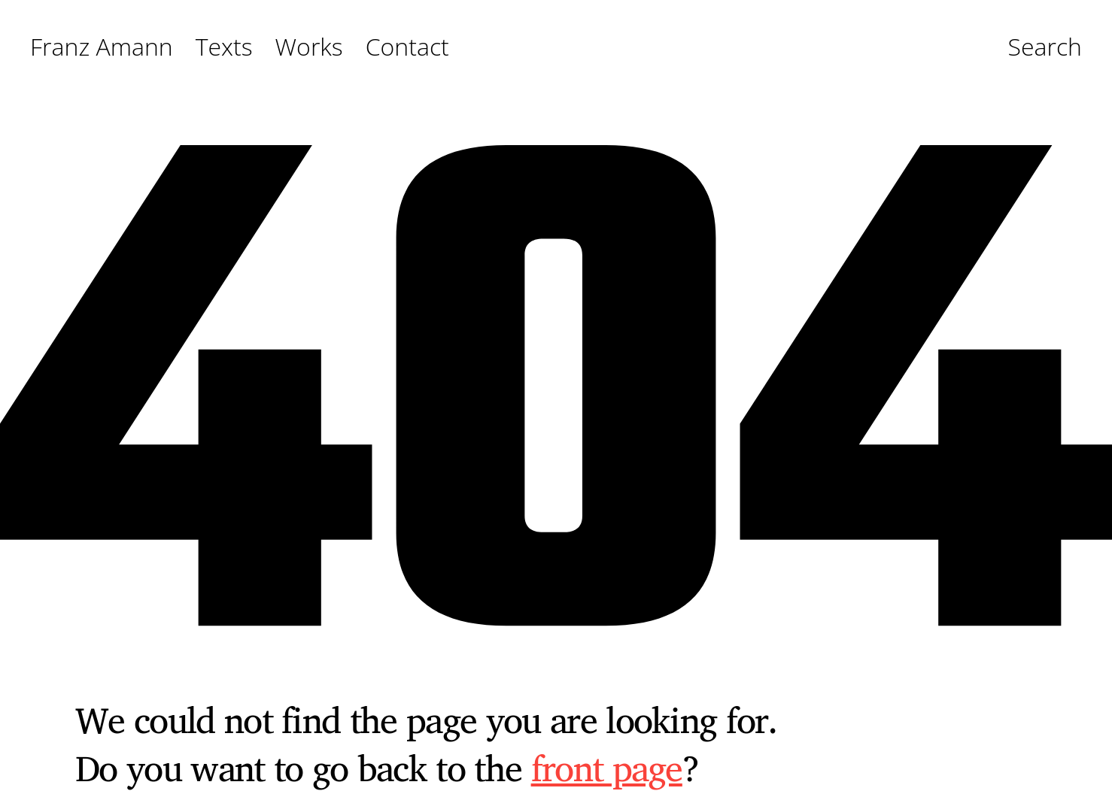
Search (1044, 47)
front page (606, 767)
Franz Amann (101, 47)
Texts (224, 47)
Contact (407, 47)
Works (309, 47)
